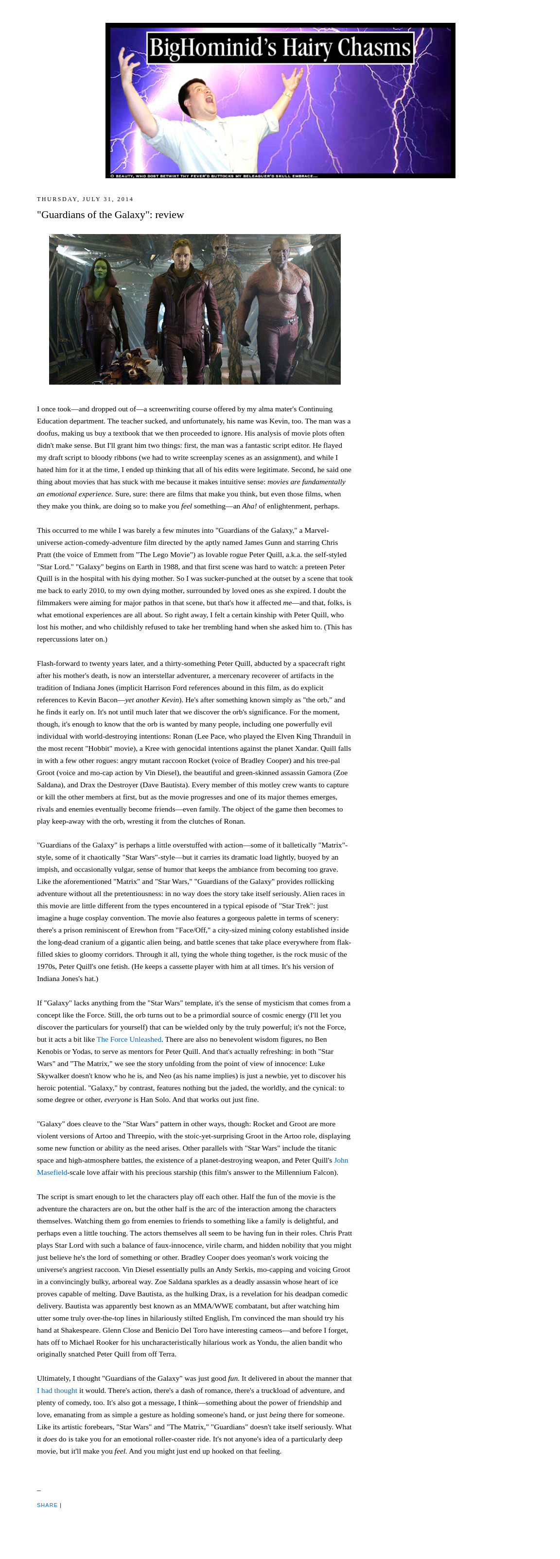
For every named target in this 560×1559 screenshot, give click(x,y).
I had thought (57, 1390)
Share (47, 1505)
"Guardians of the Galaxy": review (110, 214)
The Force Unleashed (129, 1039)
